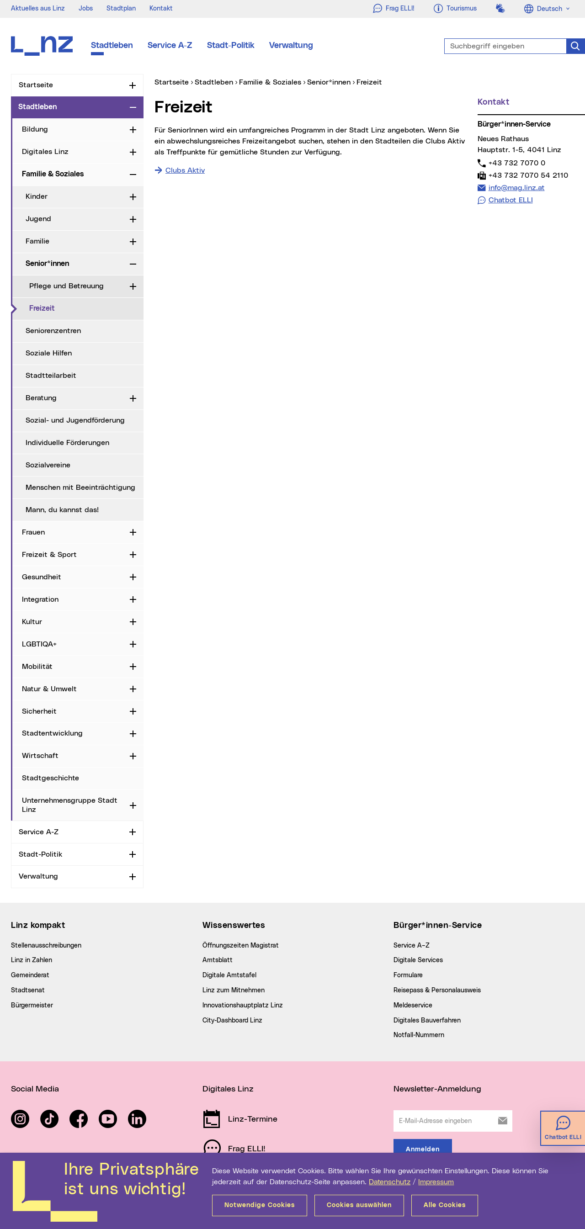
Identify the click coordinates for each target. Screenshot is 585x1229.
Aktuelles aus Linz (38, 8)
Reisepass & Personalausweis (437, 990)
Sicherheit (39, 711)
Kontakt (161, 8)
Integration (40, 599)
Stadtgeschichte (50, 778)
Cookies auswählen (359, 1205)
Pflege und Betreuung (66, 286)
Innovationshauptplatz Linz (242, 1005)
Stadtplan (121, 8)
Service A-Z (170, 46)
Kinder (37, 196)
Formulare (408, 975)
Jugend (38, 218)
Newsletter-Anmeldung (437, 1089)
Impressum (436, 1182)
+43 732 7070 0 (516, 163)
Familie (37, 241)
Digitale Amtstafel (229, 975)
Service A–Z (412, 946)
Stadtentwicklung (52, 733)
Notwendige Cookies (259, 1205)
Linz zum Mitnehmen (233, 990)
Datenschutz (389, 1182)
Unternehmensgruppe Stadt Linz (69, 805)
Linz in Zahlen (31, 960)
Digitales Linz (45, 151)
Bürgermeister (32, 1005)
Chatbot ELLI (511, 200)
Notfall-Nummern (419, 1035)
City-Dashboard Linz (232, 1020)
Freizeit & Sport (49, 554)
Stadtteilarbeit (51, 375)
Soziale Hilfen (49, 353)
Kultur (32, 621)
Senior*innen (47, 263)
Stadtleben (112, 46)
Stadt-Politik (231, 46)
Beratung (41, 398)
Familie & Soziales (53, 174)
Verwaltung (291, 46)
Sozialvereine (48, 465)
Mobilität (37, 666)
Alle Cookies (445, 1205)
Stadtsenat (28, 990)
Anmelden (423, 1149)
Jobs (86, 8)
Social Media (35, 1089)
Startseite (36, 85)
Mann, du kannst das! (62, 510)
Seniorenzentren (53, 330)
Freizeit (79, 308)
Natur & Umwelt (49, 689)
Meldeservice (413, 1005)
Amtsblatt (217, 960)
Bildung (35, 129)
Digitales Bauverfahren (427, 1020)
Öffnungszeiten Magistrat (240, 946)
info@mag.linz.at (516, 187)
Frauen (33, 532)
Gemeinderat (30, 975)
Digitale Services (418, 960)
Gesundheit (41, 577)
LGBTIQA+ (39, 644)
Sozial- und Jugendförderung (75, 420)
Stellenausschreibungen (46, 946)
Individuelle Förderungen (67, 442)
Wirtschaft (40, 755)
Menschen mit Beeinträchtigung (80, 487)
